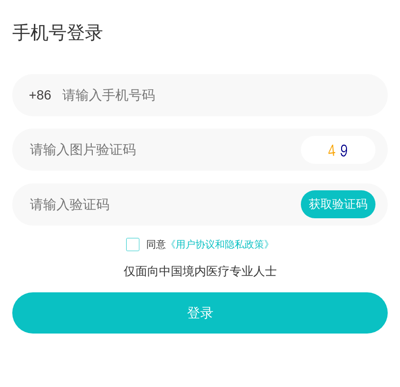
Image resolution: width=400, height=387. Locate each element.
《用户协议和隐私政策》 (220, 244)
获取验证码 (338, 204)
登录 (200, 313)
